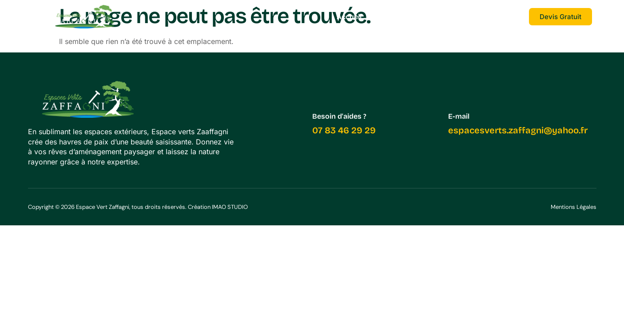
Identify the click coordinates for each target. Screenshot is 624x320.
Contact (506, 16)
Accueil (349, 16)
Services (391, 16)
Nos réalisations (449, 16)
